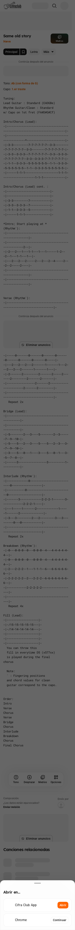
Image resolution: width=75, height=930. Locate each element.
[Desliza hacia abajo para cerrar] (37, 883)
